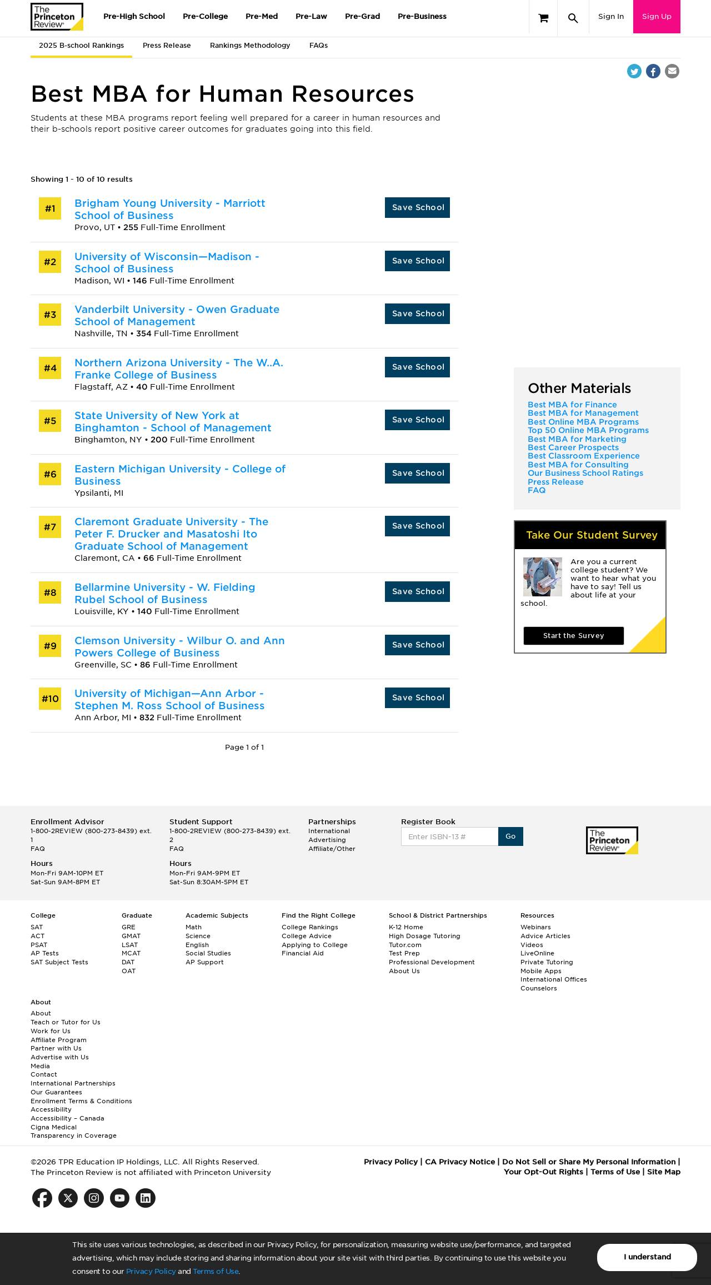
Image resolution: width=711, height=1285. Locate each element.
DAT (128, 962)
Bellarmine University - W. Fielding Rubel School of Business (165, 593)
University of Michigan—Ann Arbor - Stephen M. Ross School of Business (169, 699)
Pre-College (205, 16)
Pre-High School (134, 16)
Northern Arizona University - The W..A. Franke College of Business (178, 369)
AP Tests (45, 953)
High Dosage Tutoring (424, 936)
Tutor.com (405, 945)
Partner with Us (56, 1048)
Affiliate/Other (332, 849)
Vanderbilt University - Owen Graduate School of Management (176, 315)
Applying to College (315, 945)
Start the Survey (573, 635)
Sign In (611, 16)
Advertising (327, 840)
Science (198, 936)
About (41, 1013)
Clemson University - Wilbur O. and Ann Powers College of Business (179, 647)
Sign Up (657, 16)
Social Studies (208, 953)
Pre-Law (311, 16)
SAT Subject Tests (59, 962)
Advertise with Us (60, 1057)
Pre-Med (262, 16)
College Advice (307, 936)
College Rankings (310, 927)
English (197, 945)
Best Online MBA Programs (583, 421)
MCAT (131, 953)
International (329, 831)
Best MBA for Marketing (577, 439)
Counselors (538, 988)
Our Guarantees (56, 1092)
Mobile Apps (541, 971)
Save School (418, 207)
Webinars (535, 927)
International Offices (553, 979)
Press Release (167, 45)
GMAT (131, 936)
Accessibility (51, 1109)
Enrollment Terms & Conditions (81, 1101)
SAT (37, 927)
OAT (129, 971)
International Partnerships (73, 1083)
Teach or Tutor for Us (66, 1022)
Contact (44, 1074)
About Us (404, 971)
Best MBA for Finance (572, 404)
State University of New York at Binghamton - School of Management (173, 422)
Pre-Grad (362, 16)
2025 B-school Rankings (81, 45)
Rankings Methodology (250, 45)
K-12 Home (406, 927)
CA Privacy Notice (460, 1162)
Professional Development (432, 962)
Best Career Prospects (573, 447)
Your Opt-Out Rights (543, 1172)
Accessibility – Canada (67, 1118)
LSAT (130, 945)
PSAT (39, 945)
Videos (531, 945)
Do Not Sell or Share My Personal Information (588, 1162)
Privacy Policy (151, 1271)
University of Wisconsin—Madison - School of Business (166, 263)
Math (194, 927)
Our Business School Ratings (585, 473)
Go (510, 836)
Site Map (663, 1172)
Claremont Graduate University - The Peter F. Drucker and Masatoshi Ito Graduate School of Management (171, 534)
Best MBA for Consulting (578, 464)
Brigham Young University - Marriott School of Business (170, 209)
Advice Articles (545, 936)
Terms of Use (215, 1271)
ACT (37, 936)
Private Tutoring (546, 962)
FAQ (536, 490)
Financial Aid (303, 953)
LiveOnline (537, 953)
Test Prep (404, 953)
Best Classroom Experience (584, 455)
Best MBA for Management (583, 413)
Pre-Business (422, 16)
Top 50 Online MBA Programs (588, 430)
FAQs (318, 45)
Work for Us (51, 1031)
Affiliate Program (59, 1040)
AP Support (205, 962)
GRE (129, 927)
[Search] (573, 18)
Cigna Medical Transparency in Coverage (74, 1131)
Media (40, 1066)
